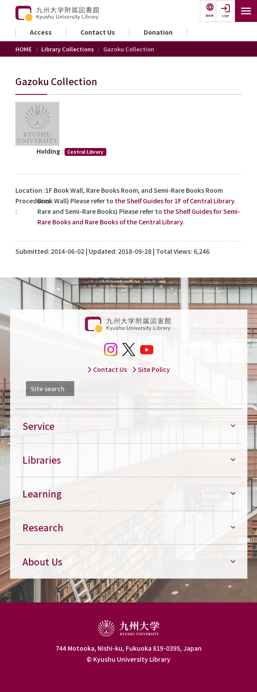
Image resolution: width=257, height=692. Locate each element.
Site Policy (151, 369)
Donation (158, 32)
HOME (23, 49)
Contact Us (97, 32)
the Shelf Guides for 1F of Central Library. (175, 200)
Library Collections (67, 49)
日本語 (210, 16)
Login (225, 16)
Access (41, 32)
